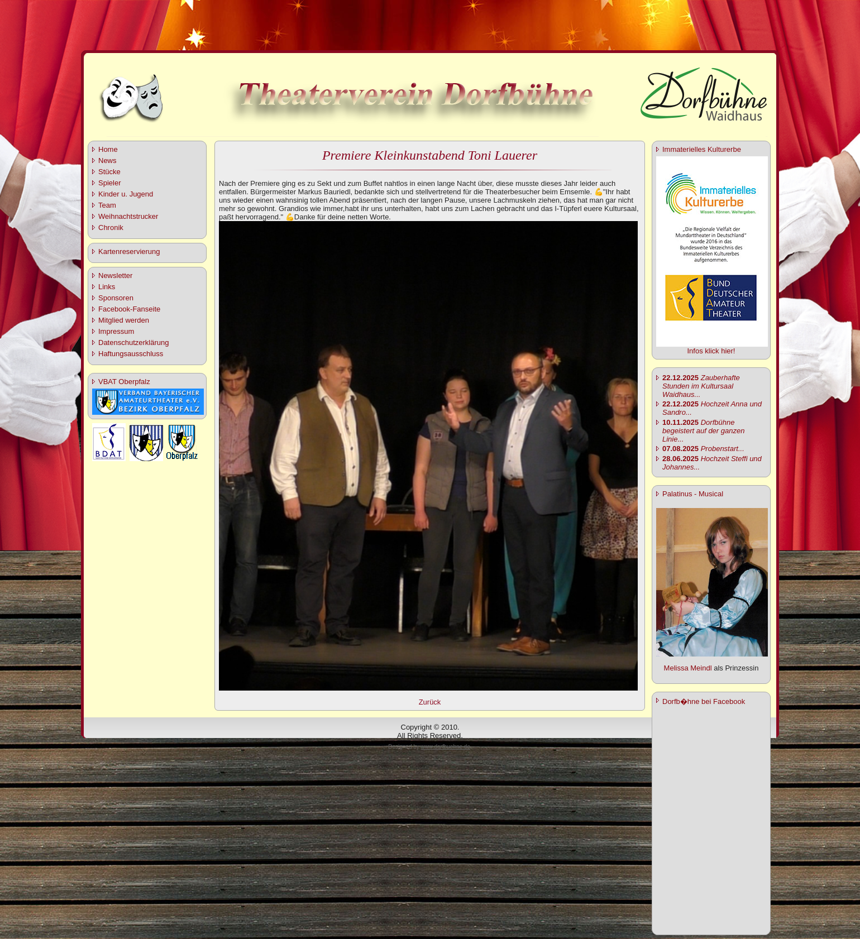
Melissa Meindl (688, 668)
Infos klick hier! (711, 351)
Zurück (430, 702)
